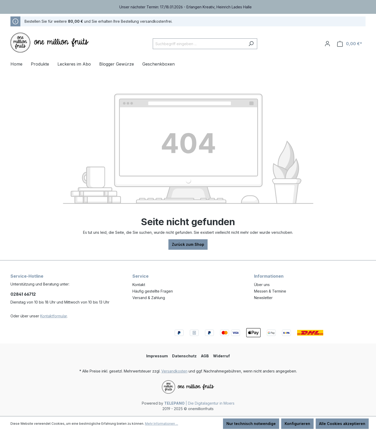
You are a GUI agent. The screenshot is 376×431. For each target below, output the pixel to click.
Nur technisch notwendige (251, 423)
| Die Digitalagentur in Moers (199, 403)
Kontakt (138, 284)
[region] (188, 7)
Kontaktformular (53, 316)
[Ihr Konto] (327, 43)
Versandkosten (174, 371)
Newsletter (263, 297)
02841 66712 (23, 294)
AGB (205, 356)
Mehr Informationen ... (161, 424)
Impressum (157, 356)
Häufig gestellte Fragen (152, 291)
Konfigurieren (297, 423)
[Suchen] (251, 43)
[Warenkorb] (350, 43)
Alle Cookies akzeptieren (342, 423)
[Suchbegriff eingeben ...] (199, 43)
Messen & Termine (270, 291)
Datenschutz (184, 356)
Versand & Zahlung (148, 297)
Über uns (262, 284)
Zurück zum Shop (188, 244)
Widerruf (221, 356)
